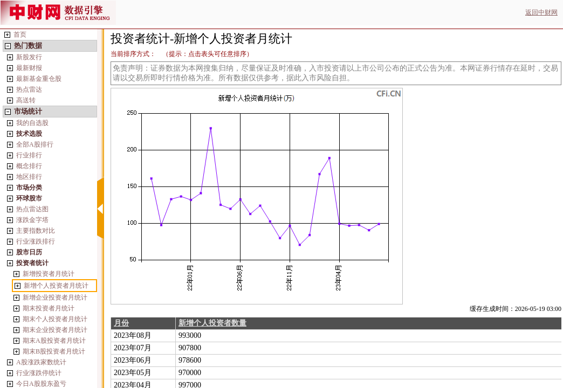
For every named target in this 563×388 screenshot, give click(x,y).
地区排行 (29, 177)
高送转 (26, 100)
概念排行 (29, 166)
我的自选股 (32, 123)
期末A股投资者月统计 (54, 340)
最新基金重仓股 (38, 78)
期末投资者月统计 (48, 308)
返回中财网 (541, 12)
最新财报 (29, 68)
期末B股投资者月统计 (54, 351)
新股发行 (29, 57)
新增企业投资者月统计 (55, 297)
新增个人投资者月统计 (56, 285)
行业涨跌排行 (35, 241)
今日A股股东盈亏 (41, 383)
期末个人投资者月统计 (55, 319)
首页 (19, 34)
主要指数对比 (35, 230)
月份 (121, 323)
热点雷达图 (32, 209)
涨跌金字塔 (32, 220)
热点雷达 (29, 89)
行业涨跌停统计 (38, 373)
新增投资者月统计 (48, 274)
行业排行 (29, 155)
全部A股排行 (34, 144)
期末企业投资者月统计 (55, 330)
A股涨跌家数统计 (41, 362)
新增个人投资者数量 (212, 323)
